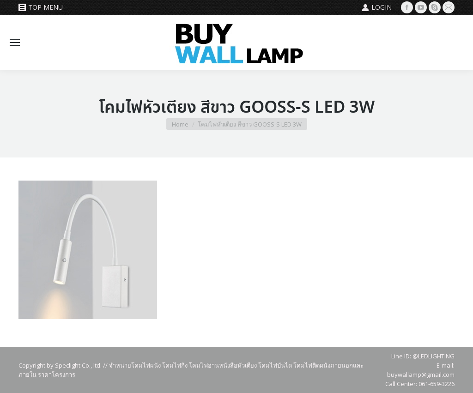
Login (377, 7)
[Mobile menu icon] (14, 42)
